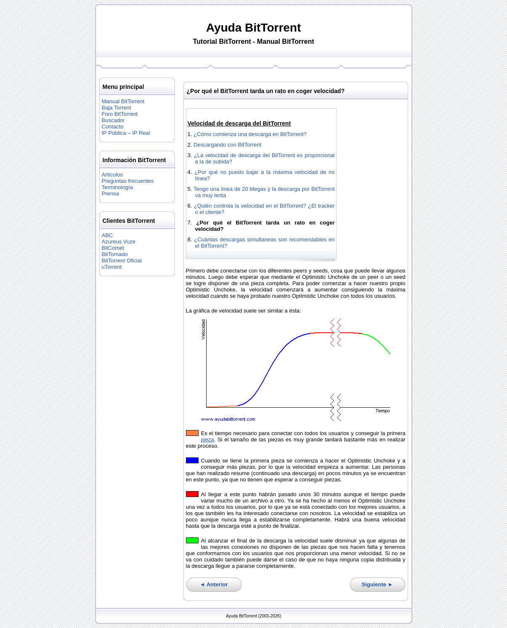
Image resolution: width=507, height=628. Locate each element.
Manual (268, 41)
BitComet (113, 248)
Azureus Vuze (118, 241)
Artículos (112, 174)
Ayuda (224, 27)
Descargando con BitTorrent (227, 145)
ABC (107, 235)
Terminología (117, 187)
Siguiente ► (377, 584)
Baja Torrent (116, 107)
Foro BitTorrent (120, 114)
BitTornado (115, 254)
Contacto (113, 126)
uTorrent (112, 267)
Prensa (110, 193)
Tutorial (205, 41)
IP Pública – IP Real (126, 133)
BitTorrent (273, 27)
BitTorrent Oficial (122, 260)
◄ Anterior (214, 584)
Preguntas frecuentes (128, 181)
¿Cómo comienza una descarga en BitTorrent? (250, 134)
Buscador (113, 120)
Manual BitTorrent (123, 101)
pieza (207, 439)
